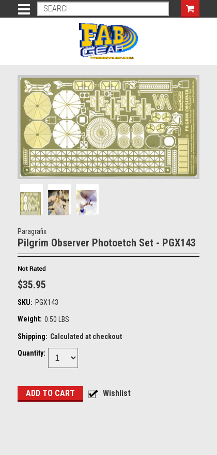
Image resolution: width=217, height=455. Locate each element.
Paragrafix (32, 231)
